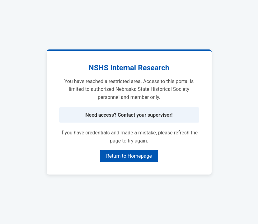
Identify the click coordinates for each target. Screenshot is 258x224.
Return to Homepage (129, 156)
